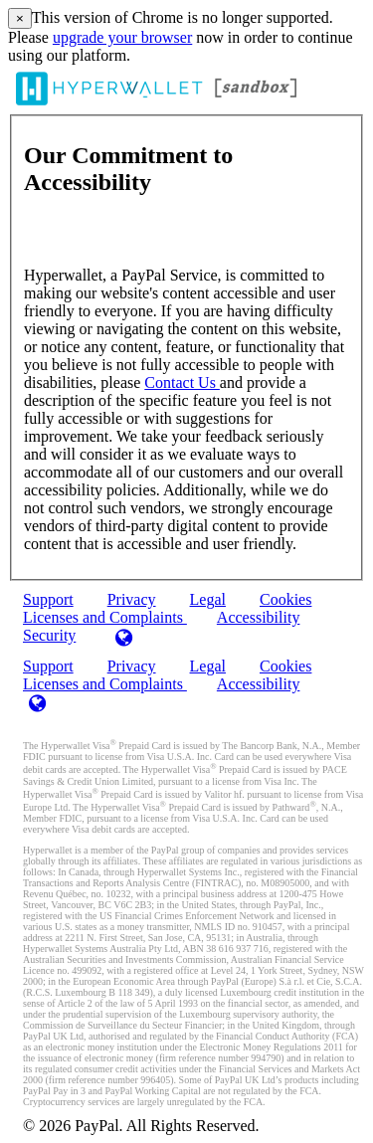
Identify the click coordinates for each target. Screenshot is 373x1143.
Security (49, 635)
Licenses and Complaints (105, 683)
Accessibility (258, 617)
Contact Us (182, 382)
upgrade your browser (122, 37)
